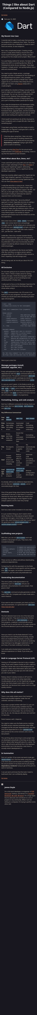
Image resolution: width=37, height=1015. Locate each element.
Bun (24, 165)
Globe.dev (18, 151)
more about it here (16, 181)
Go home (4, 15)
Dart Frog (16, 149)
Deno (30, 165)
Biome (20, 84)
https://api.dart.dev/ (7, 661)
